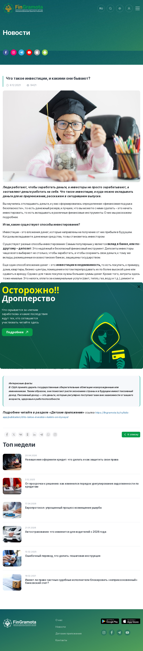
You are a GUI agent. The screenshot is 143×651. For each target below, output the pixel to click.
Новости (60, 626)
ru (101, 8)
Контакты (61, 640)
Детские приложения (68, 633)
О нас (58, 620)
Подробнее (17, 332)
